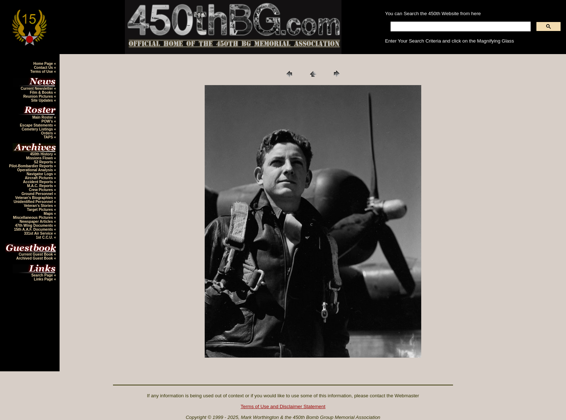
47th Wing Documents (34, 225)
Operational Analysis (35, 170)
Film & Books (42, 92)
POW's (48, 121)
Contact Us (44, 68)
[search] (460, 26)
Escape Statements (37, 125)
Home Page (43, 64)
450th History (42, 154)
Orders (47, 133)
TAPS (49, 137)
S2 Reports (44, 162)
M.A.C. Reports (40, 186)
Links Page (44, 279)
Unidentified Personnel (34, 202)
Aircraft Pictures (39, 178)
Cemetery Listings (38, 129)
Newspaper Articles (36, 222)
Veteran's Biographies (34, 198)
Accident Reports (38, 182)
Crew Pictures (41, 190)
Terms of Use (42, 72)
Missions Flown (40, 158)
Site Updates (42, 100)
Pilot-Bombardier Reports (31, 166)
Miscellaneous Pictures (33, 218)
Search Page (42, 275)
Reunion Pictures (38, 96)
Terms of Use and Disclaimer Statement (283, 406)
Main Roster (43, 117)
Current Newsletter (37, 88)
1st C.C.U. (45, 237)
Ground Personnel (37, 194)
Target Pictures (40, 210)
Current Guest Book (36, 254)
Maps (49, 214)
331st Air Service (39, 233)
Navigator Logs (40, 174)
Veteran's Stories (39, 206)
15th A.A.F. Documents (34, 229)
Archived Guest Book (35, 258)
